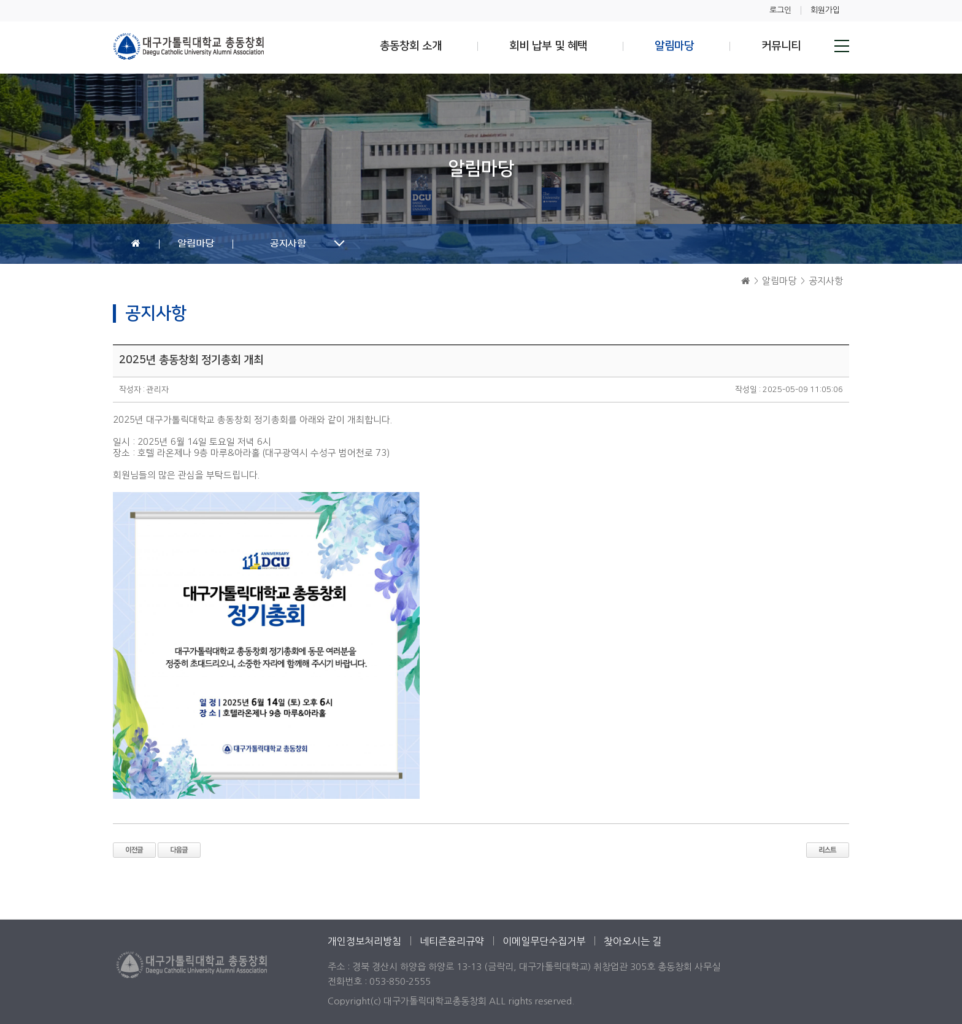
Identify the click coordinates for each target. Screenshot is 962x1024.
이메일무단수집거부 (543, 941)
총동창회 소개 (411, 46)
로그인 (780, 10)
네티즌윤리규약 (452, 941)
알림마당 (674, 46)
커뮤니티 (781, 46)
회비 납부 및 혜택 (548, 46)
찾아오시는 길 (632, 941)
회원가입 (825, 10)
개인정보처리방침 (364, 941)
